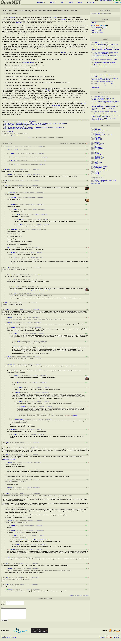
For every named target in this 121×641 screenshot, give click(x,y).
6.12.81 (105, 180)
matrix (16, 135)
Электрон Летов (11, 192)
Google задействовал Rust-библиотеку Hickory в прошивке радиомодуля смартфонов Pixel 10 (105, 105)
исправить (80, 120)
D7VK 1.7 (96, 133)
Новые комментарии (97, 32)
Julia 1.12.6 (97, 142)
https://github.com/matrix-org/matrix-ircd (39, 289)
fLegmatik (16, 286)
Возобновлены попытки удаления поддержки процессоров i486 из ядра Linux (105, 112)
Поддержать (109, 639)
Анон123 (20, 219)
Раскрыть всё (81, 143)
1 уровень (65, 143)
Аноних (18, 341)
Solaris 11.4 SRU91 (99, 175)
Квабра (10, 557)
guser (7, 563)
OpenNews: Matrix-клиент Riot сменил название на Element (21, 128)
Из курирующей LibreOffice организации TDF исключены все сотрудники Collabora (105, 45)
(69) (10, 143)
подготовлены (56, 105)
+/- (76, 143)
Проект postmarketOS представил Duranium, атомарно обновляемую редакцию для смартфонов (105, 56)
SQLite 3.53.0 (98, 147)
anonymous (11, 274)
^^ (24, 174)
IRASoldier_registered (13, 149)
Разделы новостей (96, 27)
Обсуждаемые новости (105, 92)
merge (98, 179)
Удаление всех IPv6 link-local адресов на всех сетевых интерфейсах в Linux (105, 79)
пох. (15, 164)
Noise (49, 90)
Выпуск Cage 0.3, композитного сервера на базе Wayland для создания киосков (105, 115)
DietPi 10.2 (97, 172)
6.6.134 (109, 180)
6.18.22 (101, 180)
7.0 (95, 179)
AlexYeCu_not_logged (19, 419)
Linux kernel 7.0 (98, 129)
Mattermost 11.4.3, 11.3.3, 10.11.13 (103, 134)
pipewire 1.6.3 (97, 146)
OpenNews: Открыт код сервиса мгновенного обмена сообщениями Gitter (25, 124)
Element (12, 17)
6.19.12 (96, 180)
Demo (9, 356)
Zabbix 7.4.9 (97, 151)
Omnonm (18, 214)
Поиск (89, 2)
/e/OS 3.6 (96, 165)
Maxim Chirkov (116, 638)
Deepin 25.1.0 (98, 162)
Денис (12, 153)
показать (74, 415)
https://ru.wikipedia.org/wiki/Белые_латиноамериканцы (34, 539)
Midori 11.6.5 (97, 136)
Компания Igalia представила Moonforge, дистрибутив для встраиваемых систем (104, 63)
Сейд (6, 302)
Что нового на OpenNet (97, 29)
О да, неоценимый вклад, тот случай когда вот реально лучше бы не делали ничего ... (48, 415)
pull (101, 179)
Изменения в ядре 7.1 (96, 183)
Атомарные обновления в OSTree (106, 83)
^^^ (26, 174)
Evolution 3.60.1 (98, 138)
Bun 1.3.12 (97, 141)
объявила (53, 17)
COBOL (98, 13)
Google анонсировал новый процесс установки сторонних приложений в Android (105, 52)
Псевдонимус (14, 229)
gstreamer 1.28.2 (98, 158)
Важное (105, 39)
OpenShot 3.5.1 (98, 156)
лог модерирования (85, 595)
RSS (87, 143)
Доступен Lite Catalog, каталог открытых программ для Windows (103, 119)
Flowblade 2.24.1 (98, 132)
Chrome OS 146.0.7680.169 (101, 170)
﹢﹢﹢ (32, 146)
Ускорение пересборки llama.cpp (105, 81)
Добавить (102, 639)
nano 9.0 (96, 153)
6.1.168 (114, 180)
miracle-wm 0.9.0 (98, 148)
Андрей (7, 447)
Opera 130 (97, 152)
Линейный (72, 143)
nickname (7, 180)
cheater (15, 293)
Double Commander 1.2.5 (100, 130)
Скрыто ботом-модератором (24, 146)
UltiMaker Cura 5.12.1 (99, 143)
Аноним (7, 146)
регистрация (109, 0)
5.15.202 (96, 181)
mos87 (7, 577)
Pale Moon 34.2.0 (98, 154)
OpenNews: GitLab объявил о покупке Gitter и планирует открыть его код (25, 126)
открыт (62, 52)
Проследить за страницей (8, 639)
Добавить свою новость (98, 34)
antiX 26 (96, 173)
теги (92, 2)
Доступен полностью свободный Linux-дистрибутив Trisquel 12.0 (103, 99)
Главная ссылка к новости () (20, 122)
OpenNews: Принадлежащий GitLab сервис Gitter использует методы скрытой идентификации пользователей (35, 123)
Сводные (105, 27)
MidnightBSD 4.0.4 (99, 167)
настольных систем (28, 62)
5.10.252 (101, 181)
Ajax (61, 143)
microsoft (13, 530)
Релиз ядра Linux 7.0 (99, 42)
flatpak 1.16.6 (97, 137)
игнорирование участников (75, 595)
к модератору (41, 146)
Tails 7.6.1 (96, 163)
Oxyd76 (6, 185)
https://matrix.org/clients (8, 459)
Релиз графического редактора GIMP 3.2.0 (105, 59)
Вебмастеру (117, 639)
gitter (12, 135)
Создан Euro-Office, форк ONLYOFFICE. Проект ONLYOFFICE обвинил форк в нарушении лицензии (105, 48)
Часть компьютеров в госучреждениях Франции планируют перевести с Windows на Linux (105, 102)
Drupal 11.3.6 (97, 149)
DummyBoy (13, 160)
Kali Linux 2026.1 (98, 171)
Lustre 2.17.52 (98, 139)
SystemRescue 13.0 (99, 168)
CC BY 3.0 (10, 131)
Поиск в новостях (96, 30)
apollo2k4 (7, 267)
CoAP (45, 90)
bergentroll (13, 197)
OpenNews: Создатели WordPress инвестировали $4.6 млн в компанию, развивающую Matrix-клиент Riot (34, 127)
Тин (12, 469)
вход (105, 0)
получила (19, 22)
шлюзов (83, 103)
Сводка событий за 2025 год (99, 66)
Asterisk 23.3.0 (98, 144)
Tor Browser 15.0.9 (99, 157)
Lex (9, 247)
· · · (36, 146)
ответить (21, 169)
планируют (64, 19)
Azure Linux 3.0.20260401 (101, 166)
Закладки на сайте (6, 638)
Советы (105, 71)
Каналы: (93, 25)
